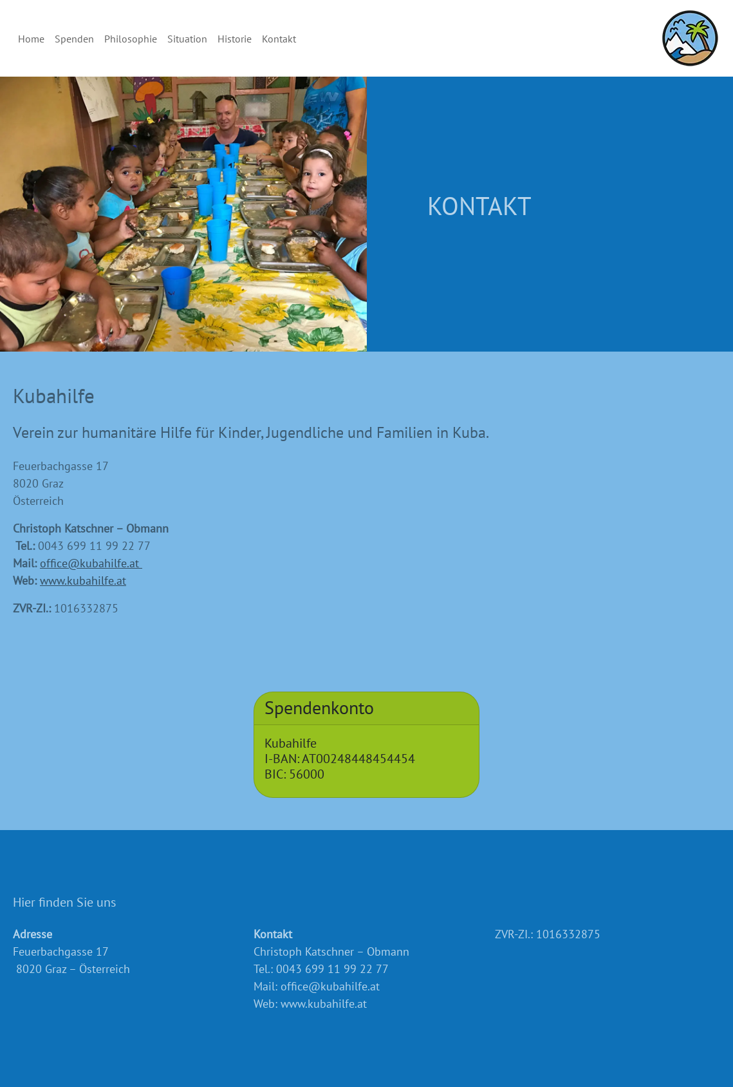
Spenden (74, 38)
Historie (235, 38)
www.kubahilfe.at (83, 580)
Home (31, 38)
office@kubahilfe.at (91, 563)
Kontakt (279, 38)
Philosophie (130, 38)
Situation (187, 38)
